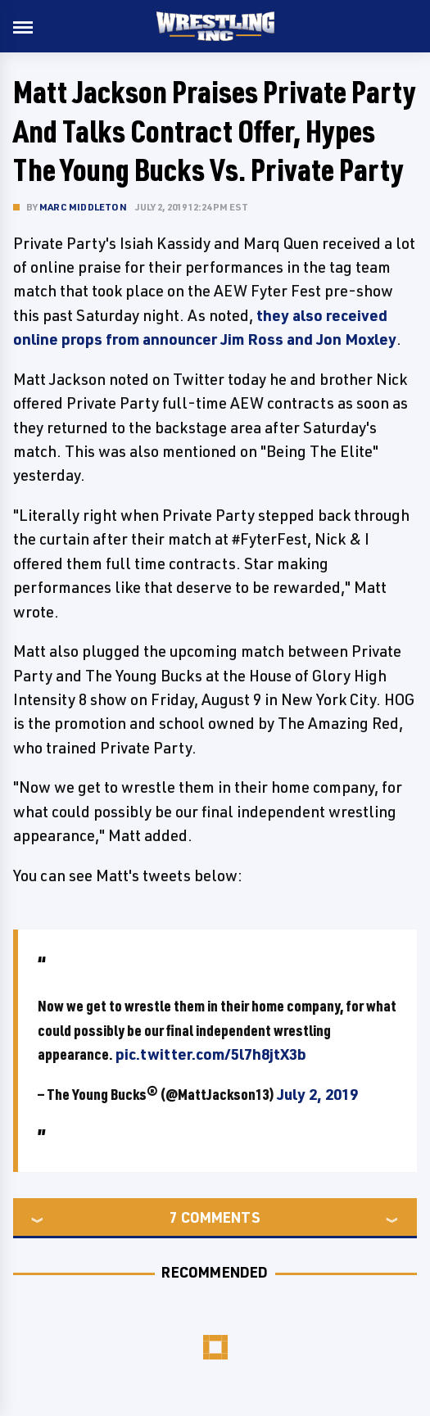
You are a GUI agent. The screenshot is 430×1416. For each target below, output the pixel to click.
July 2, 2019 (317, 1094)
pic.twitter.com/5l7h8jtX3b (210, 1054)
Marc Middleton (83, 207)
